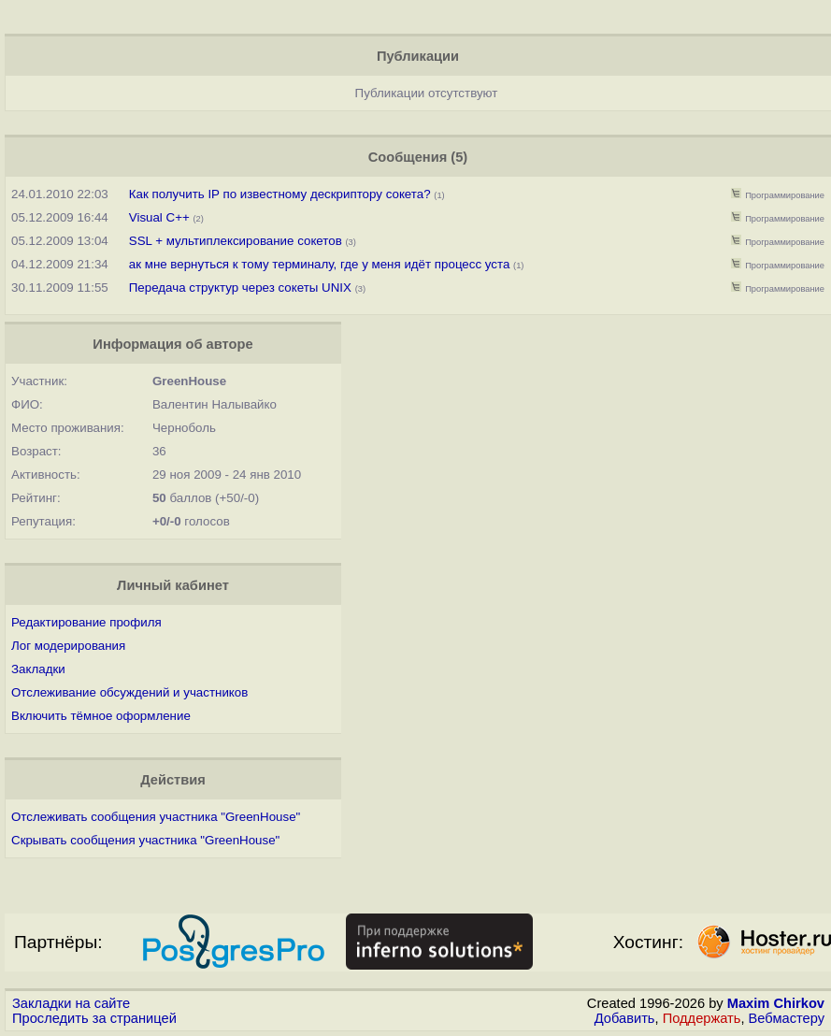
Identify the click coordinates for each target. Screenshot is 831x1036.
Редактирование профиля (86, 622)
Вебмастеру (786, 1018)
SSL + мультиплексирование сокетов (235, 241)
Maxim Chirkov (775, 1003)
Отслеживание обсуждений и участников (129, 692)
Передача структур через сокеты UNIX (240, 288)
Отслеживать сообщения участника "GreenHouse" (155, 817)
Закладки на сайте (71, 1003)
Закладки (38, 669)
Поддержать (702, 1018)
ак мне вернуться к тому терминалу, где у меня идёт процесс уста (319, 264)
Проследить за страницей (94, 1018)
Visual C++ (161, 217)
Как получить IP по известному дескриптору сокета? (280, 194)
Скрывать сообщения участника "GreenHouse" (145, 840)
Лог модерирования (68, 646)
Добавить (625, 1018)
